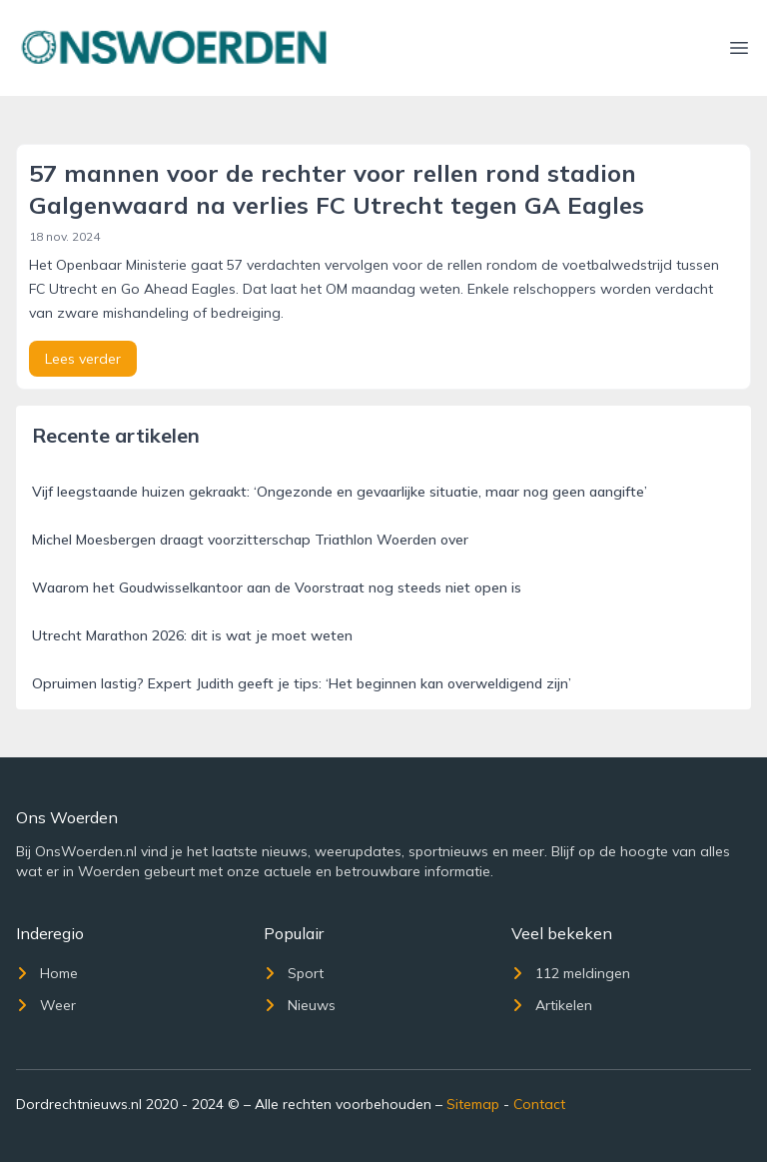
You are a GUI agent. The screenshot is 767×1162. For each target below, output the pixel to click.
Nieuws (300, 1005)
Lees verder (83, 359)
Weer (46, 1005)
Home (47, 973)
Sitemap (472, 1104)
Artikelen (551, 1005)
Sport (294, 973)
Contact (539, 1104)
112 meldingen (570, 973)
